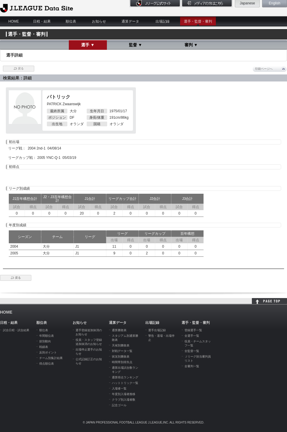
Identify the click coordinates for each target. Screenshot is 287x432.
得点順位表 (46, 363)
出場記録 (163, 21)
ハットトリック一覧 (125, 383)
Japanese (247, 3)
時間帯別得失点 (122, 362)
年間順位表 (46, 335)
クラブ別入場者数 (123, 399)
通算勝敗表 (119, 330)
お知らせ (99, 21)
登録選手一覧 (193, 330)
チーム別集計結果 (51, 358)
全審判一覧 (191, 366)
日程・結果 (42, 21)
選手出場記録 (157, 330)
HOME (13, 21)
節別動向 (45, 341)
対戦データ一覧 (122, 351)
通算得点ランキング (125, 377)
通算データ (130, 21)
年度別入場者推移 (123, 394)
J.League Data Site (36, 8)
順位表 (71, 21)
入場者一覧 (119, 388)
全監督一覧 (191, 351)
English (274, 3)
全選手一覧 (191, 335)
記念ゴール (119, 405)
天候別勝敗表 (120, 345)
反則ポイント (48, 352)
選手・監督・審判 (198, 21)
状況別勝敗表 (120, 356)
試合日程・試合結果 (16, 330)
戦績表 (43, 346)
